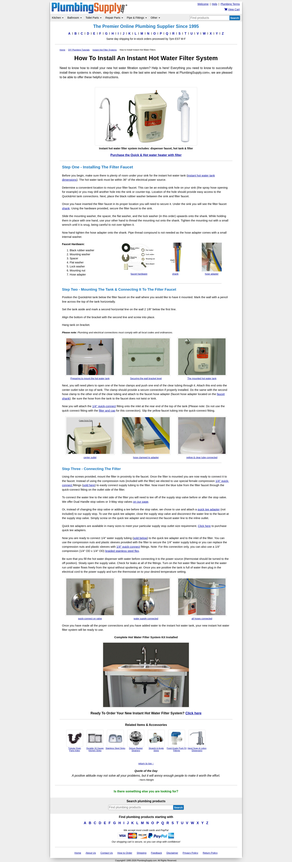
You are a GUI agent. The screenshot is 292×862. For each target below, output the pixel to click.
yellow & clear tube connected (202, 437)
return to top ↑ (146, 763)
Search (234, 18)
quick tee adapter (209, 509)
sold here (89, 485)
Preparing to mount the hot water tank (90, 358)
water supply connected (146, 598)
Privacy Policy (190, 852)
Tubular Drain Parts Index (74, 741)
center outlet (90, 437)
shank (66, 208)
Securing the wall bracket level (146, 358)
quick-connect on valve (90, 598)
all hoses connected (202, 598)
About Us (91, 852)
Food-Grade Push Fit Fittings (177, 741)
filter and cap (107, 410)
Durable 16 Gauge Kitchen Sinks (95, 741)
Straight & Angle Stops (156, 741)
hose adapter (212, 259)
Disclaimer (172, 852)
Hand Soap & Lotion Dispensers (197, 741)
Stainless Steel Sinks (115, 739)
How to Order (124, 852)
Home (77, 852)
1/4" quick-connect (104, 406)
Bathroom (74, 17)
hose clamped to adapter (146, 437)
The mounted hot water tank (202, 358)
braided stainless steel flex (122, 550)
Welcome (202, 4)
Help (214, 4)
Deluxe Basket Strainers (135, 741)
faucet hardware (138, 259)
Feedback (156, 852)
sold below (140, 538)
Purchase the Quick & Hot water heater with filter (146, 155)
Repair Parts (114, 17)
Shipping (141, 852)
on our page (140, 501)
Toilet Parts (94, 17)
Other (155, 17)
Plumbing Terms (230, 4)
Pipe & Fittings (137, 17)
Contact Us (106, 852)
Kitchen (58, 17)
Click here (204, 526)
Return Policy (210, 852)
